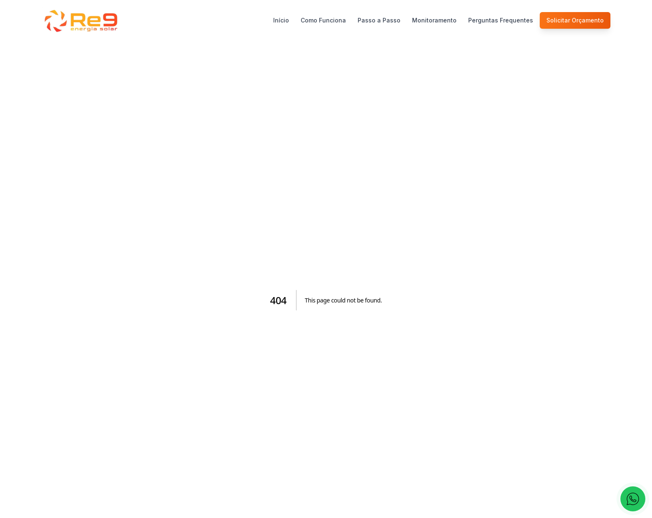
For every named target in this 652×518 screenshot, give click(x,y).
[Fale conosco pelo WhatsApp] (632, 498)
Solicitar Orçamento (575, 20)
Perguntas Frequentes (500, 20)
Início (281, 20)
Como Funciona (323, 20)
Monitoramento (434, 20)
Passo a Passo (379, 20)
